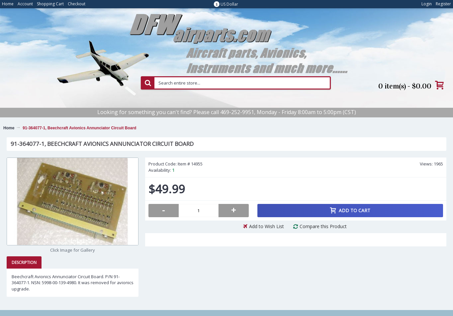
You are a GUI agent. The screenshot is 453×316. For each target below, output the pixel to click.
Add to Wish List (266, 226)
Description (24, 262)
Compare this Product (323, 226)
